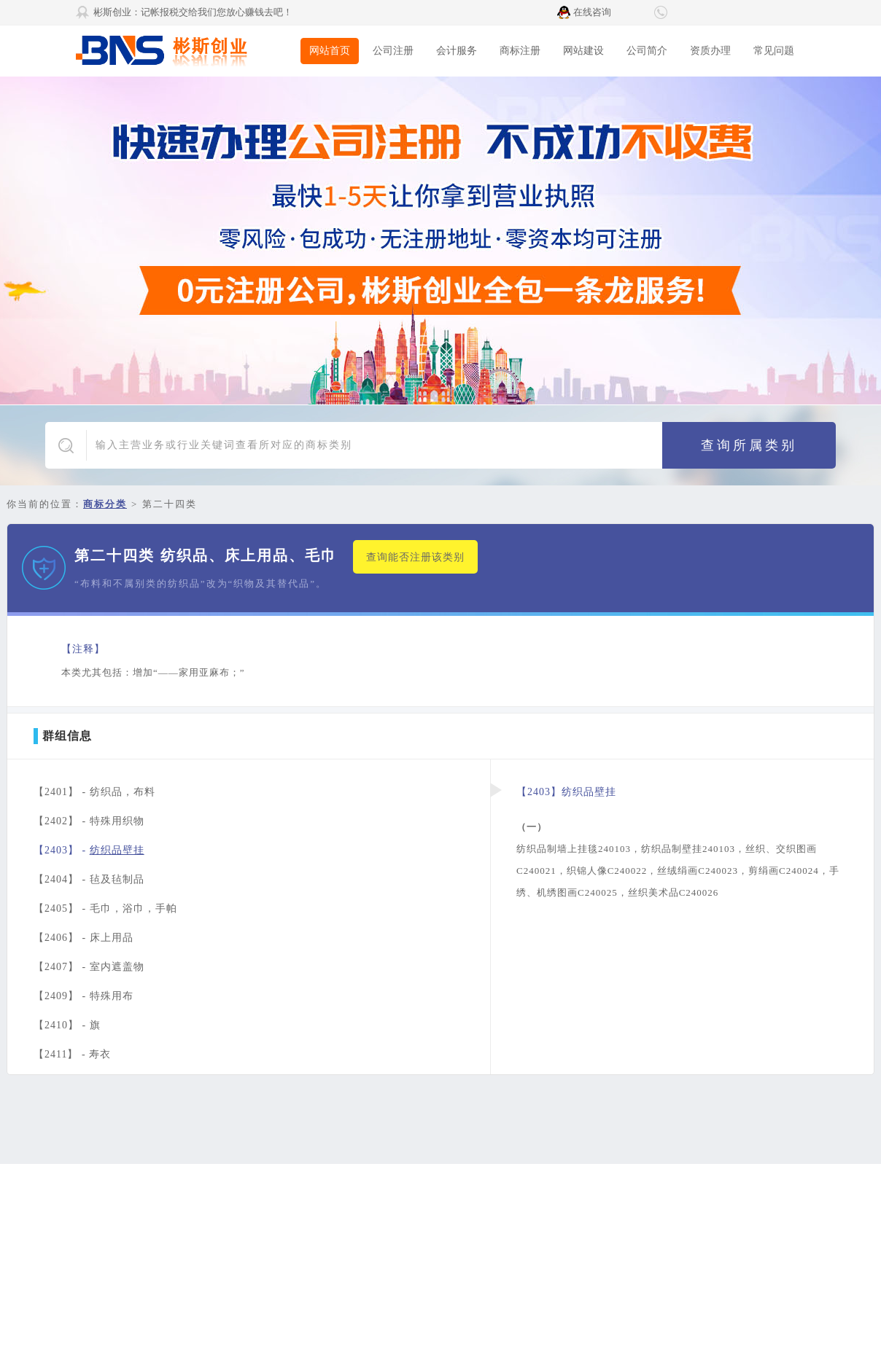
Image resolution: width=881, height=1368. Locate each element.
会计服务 (456, 50)
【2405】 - (105, 908)
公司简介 (646, 50)
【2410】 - (67, 1025)
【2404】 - (89, 879)
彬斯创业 (185, 51)
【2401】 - (94, 791)
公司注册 (393, 50)
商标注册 (520, 50)
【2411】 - (72, 1054)
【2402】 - (89, 821)
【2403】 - (89, 850)
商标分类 (105, 504)
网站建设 (583, 50)
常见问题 (773, 50)
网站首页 (329, 50)
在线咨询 (592, 12)
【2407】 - (89, 966)
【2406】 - (83, 937)
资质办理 (710, 50)
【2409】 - (83, 995)
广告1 (440, 240)
